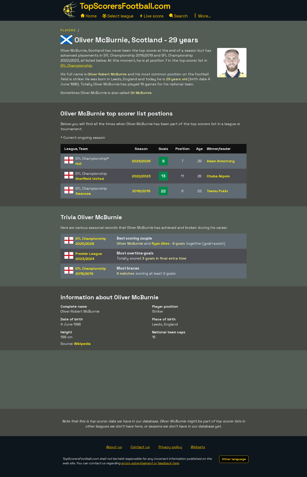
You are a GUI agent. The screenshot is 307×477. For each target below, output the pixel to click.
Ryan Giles (161, 243)
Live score (151, 16)
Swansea (83, 193)
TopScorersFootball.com (125, 6)
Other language (234, 459)
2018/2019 (141, 191)
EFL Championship (76, 65)
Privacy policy (170, 447)
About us (114, 447)
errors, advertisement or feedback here (150, 463)
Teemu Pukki (217, 191)
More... (202, 16)
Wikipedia (82, 343)
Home (89, 16)
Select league (118, 16)
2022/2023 (141, 176)
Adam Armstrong (221, 161)
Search (178, 16)
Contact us (140, 447)
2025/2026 (141, 161)
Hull (78, 163)
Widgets (198, 447)
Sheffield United (89, 178)
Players (68, 30)
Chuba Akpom (218, 176)
